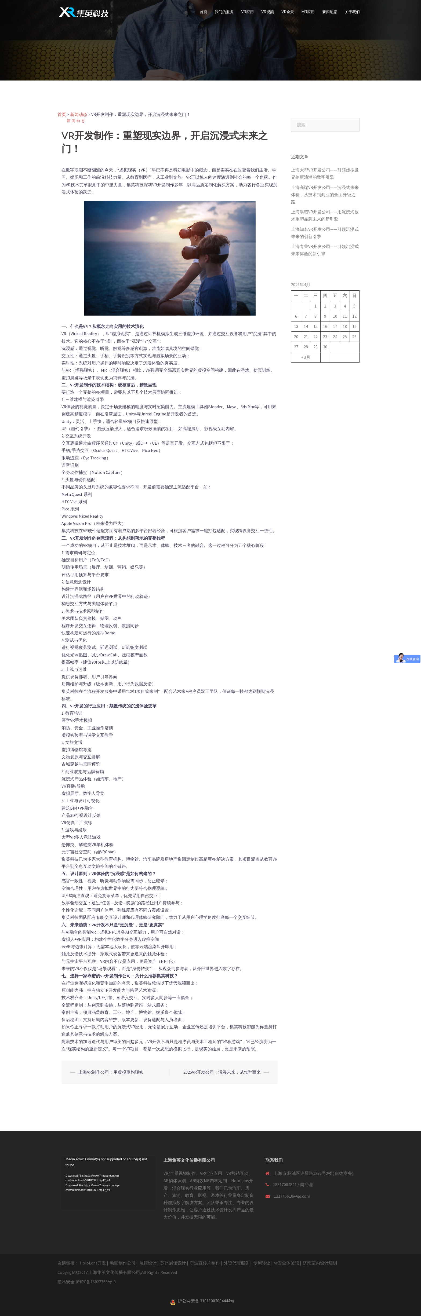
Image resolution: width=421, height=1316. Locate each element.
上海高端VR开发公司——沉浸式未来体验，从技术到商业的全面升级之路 (325, 194)
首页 (203, 12)
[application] (108, 1182)
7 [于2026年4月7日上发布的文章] (306, 316)
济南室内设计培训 (320, 1263)
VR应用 (247, 12)
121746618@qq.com (292, 1196)
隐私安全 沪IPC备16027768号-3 (86, 1281)
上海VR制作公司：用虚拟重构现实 (110, 1072)
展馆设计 (148, 1263)
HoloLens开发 (93, 1263)
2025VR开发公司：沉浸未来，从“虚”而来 (222, 1072)
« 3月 (305, 357)
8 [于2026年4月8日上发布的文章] (315, 316)
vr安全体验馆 (286, 1263)
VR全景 (287, 12)
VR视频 (267, 12)
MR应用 (308, 12)
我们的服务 (224, 12)
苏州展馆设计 (173, 1263)
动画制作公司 (123, 1263)
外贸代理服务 (236, 1263)
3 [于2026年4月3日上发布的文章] (335, 306)
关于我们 (352, 12)
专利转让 (261, 1263)
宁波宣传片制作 (205, 1263)
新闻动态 (329, 12)
